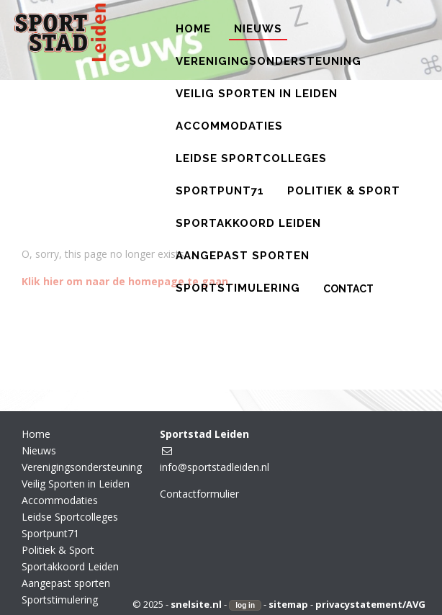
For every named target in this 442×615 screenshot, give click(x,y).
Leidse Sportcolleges (70, 517)
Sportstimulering (60, 599)
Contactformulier (199, 493)
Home (36, 434)
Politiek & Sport (58, 550)
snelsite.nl (196, 604)
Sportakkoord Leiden (70, 566)
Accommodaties (60, 500)
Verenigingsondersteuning (82, 467)
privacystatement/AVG (370, 604)
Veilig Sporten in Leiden (76, 483)
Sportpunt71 (50, 533)
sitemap (288, 604)
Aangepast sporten (66, 583)
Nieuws (39, 450)
